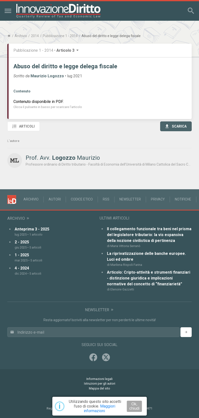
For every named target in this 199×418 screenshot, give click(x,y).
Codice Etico (82, 199)
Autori (55, 199)
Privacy (158, 199)
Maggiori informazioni (99, 408)
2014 (35, 36)
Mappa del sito (99, 388)
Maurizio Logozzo (47, 76)
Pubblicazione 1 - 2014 (60, 36)
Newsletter (130, 199)
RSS (106, 199)
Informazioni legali (99, 379)
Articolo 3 (67, 50)
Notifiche (183, 199)
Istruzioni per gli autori (99, 383)
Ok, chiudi (134, 406)
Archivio (21, 36)
